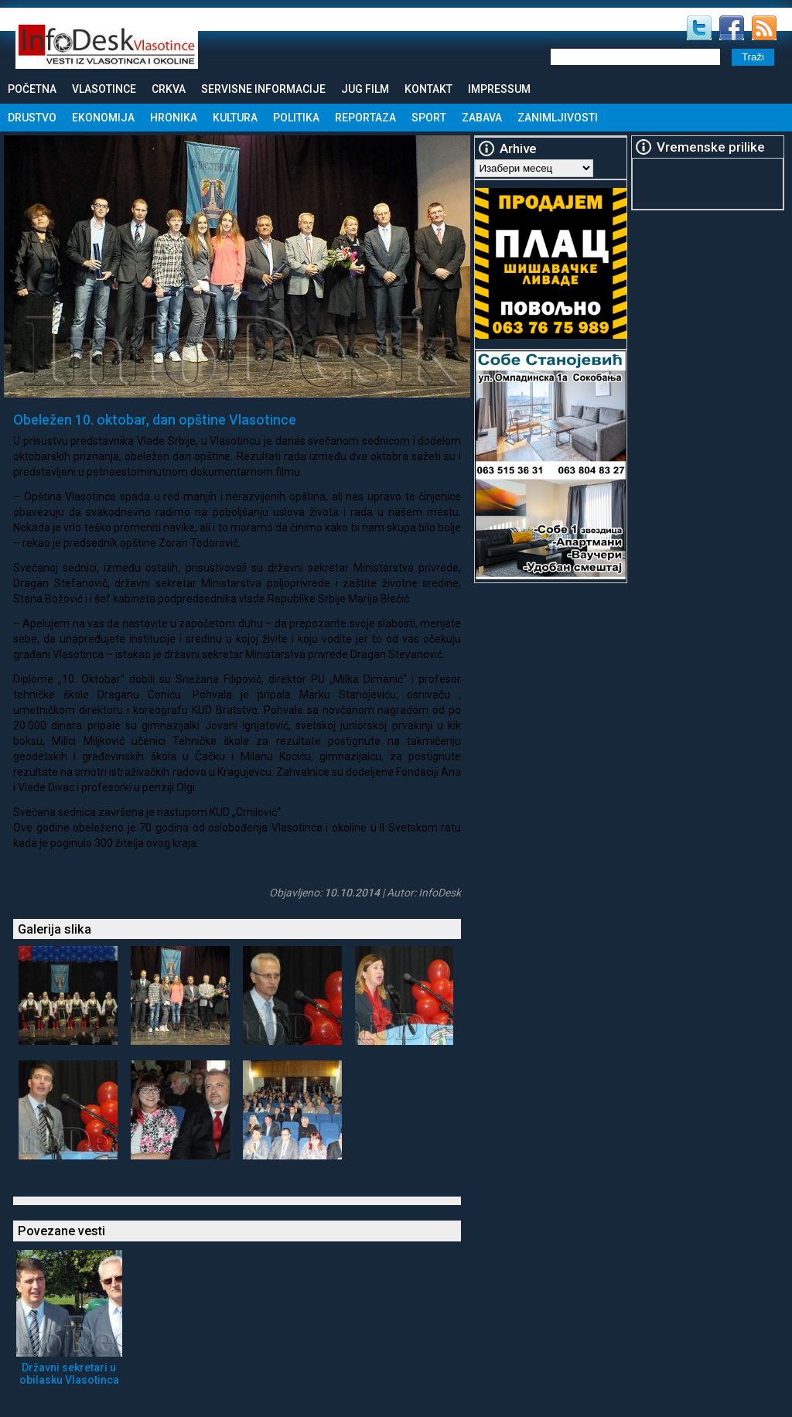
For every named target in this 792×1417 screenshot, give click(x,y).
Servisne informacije (263, 89)
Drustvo (32, 117)
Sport (428, 117)
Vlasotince (104, 89)
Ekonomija (103, 117)
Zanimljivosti (557, 117)
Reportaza (365, 117)
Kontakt (428, 89)
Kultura (235, 117)
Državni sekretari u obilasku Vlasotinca (69, 1373)
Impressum (499, 89)
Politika (296, 117)
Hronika (173, 117)
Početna (32, 89)
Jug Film (365, 89)
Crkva (169, 89)
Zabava (482, 117)
